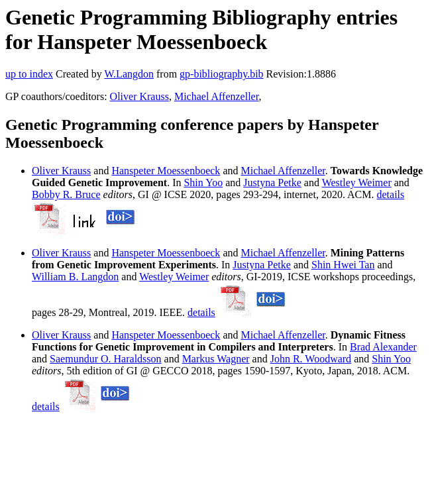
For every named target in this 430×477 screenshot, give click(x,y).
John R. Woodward (310, 358)
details (390, 194)
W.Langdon (129, 74)
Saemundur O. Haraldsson (105, 358)
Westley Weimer (357, 182)
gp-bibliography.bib (222, 74)
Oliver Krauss (139, 96)
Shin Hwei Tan (342, 264)
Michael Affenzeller (216, 96)
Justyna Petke (272, 182)
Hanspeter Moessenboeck (165, 170)
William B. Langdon (75, 276)
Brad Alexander (383, 346)
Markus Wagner (216, 358)
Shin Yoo (203, 182)
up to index (29, 74)
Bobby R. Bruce (66, 194)
